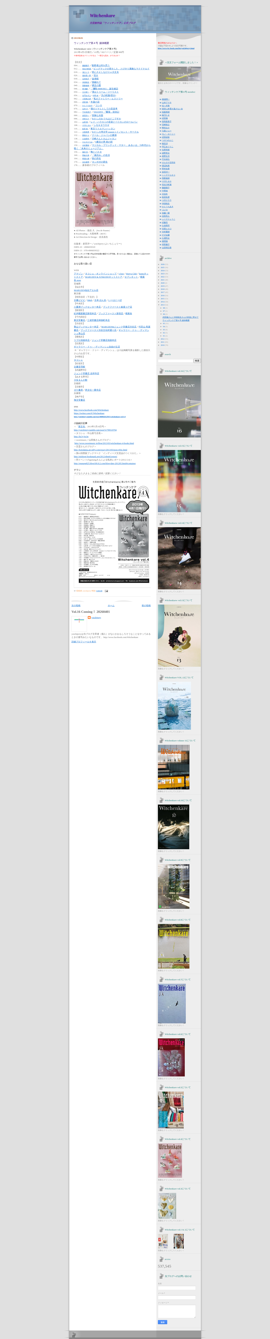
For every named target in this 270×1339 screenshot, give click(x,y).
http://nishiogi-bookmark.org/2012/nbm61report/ (95, 456)
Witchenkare (102, 15)
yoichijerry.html (176, 48)
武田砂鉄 (166, 137)
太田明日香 (167, 248)
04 (164, 326)
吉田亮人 (166, 216)
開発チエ (85, 135)
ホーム (111, 605)
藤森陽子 (85, 66)
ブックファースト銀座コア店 (117, 307)
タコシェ (78, 360)
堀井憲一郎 (86, 75)
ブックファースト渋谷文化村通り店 (98, 330)
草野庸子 (166, 244)
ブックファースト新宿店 (110, 313)
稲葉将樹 (166, 112)
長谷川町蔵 (86, 69)
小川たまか (86, 125)
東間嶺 (165, 241)
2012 (163, 339)
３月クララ (167, 200)
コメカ (165, 210)
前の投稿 (146, 605)
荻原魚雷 (166, 197)
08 (164, 308)
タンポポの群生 (100, 162)
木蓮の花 (95, 102)
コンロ (98, 105)
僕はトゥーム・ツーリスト (105, 92)
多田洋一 (85, 115)
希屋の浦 (85, 159)
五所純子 (85, 79)
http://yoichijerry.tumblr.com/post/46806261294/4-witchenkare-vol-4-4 (100, 417)
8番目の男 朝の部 (104, 142)
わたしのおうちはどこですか (106, 118)
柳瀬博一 (166, 99)
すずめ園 (166, 235)
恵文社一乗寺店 (93, 390)
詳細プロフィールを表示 (83, 642)
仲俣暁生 (85, 82)
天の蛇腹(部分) (108, 95)
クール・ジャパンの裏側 (104, 135)
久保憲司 (85, 139)
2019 (163, 286)
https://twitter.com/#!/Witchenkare (89, 413)
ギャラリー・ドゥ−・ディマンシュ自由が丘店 (97, 347)
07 (164, 311)
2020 (163, 283)
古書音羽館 (79, 367)
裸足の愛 (96, 85)
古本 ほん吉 (100, 300)
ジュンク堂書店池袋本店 (104, 340)
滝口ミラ (85, 72)
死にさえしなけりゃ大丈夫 (105, 72)
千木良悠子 (86, 112)
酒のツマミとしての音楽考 (104, 109)
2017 (163, 292)
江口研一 (85, 92)
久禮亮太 (166, 238)
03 (164, 330)
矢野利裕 (166, 150)
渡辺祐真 (166, 166)
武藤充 (165, 222)
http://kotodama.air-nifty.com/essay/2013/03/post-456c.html (100, 450)
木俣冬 (165, 194)
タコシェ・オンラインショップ (100, 274)
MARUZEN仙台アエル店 (86, 290)
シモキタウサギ (101, 125)
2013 (163, 305)
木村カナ (85, 119)
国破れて (96, 82)
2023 (163, 274)
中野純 (165, 191)
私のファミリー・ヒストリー (108, 99)
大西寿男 (85, 132)
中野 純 (95, 95)
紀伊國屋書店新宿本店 (85, 313)
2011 (163, 342)
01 (164, 336)
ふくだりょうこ (168, 219)
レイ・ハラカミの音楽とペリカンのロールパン (114, 122)
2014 (163, 302)
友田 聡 (85, 129)
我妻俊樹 (85, 85)
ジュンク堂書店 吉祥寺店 (86, 373)
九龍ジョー (167, 131)
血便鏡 (95, 79)
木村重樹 (85, 145)
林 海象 (85, 89)
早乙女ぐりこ (167, 147)
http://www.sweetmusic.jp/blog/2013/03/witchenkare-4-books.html (104, 443)
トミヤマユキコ (168, 175)
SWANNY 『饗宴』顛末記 (106, 112)
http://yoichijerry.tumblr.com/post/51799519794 (95, 430)
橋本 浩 (85, 152)
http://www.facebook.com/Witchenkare (91, 410)
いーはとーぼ (115, 300)
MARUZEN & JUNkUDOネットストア (103, 277)
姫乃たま (166, 115)
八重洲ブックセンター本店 (87, 307)
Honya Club (131, 274)
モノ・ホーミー (168, 134)
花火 (96, 75)
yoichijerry (96, 617)
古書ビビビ (79, 300)
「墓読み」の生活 (101, 155)
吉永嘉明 (85, 162)
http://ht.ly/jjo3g (81, 436)
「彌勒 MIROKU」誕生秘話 (104, 89)
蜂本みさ (166, 128)
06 (164, 314)
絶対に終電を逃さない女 (172, 109)
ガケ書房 (78, 390)
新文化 (81, 426)
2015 (163, 299)
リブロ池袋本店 (82, 340)
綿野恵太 (166, 153)
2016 (163, 295)
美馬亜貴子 (167, 121)
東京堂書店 (79, 320)
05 (164, 323)
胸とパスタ (96, 152)
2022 (163, 277)
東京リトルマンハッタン (103, 128)
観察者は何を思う (101, 65)
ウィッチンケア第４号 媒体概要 (91, 43)
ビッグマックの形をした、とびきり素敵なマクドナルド (121, 69)
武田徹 (165, 118)
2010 (163, 345)
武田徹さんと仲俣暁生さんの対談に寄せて (181, 317)
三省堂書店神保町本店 (98, 320)
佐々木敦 (166, 106)
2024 (163, 270)
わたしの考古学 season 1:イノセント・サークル (115, 132)
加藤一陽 (166, 213)
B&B (89, 300)
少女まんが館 (80, 380)
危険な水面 (97, 115)
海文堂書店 (79, 400)
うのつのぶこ (167, 140)
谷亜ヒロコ (167, 229)
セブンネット (131, 277)
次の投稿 (75, 605)
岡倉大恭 (85, 155)
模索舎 (128, 313)
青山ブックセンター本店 (86, 327)
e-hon (121, 274)
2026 (163, 264)
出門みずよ (86, 95)
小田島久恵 (86, 99)
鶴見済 (165, 143)
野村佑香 (166, 169)
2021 (163, 280)
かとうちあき (87, 105)
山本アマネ (167, 102)
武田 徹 (85, 102)
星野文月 (166, 156)
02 (164, 333)
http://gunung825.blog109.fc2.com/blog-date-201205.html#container (105, 463)
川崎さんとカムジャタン (104, 138)
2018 (163, 289)
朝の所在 (96, 158)
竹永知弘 (166, 159)
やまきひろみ (87, 142)
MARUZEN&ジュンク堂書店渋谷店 (119, 327)
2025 (163, 267)
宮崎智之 (166, 125)
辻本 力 (85, 109)
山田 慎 (85, 122)
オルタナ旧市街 (168, 162)
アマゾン (78, 274)
